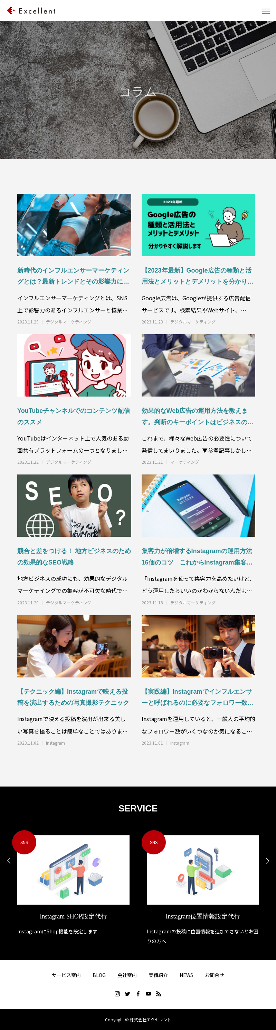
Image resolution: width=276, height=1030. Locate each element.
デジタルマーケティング (68, 322)
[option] (73, 883)
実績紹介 (158, 974)
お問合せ (214, 974)
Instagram (55, 743)
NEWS (186, 974)
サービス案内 (66, 974)
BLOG (99, 974)
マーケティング (184, 462)
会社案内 (127, 974)
